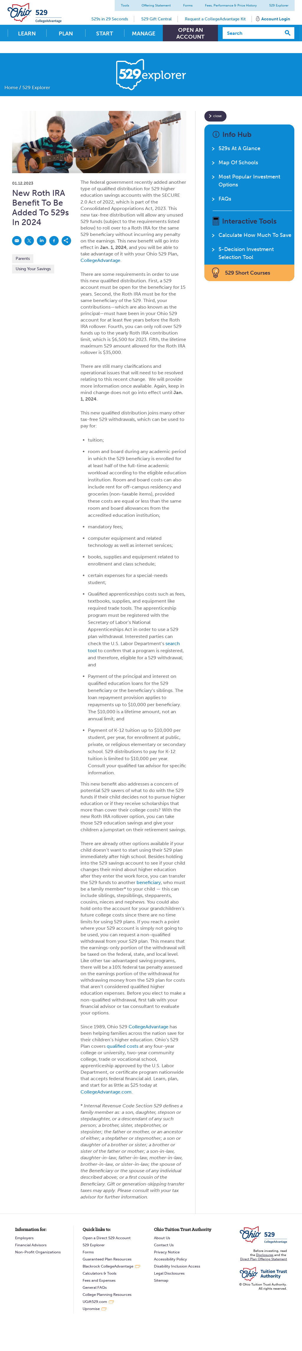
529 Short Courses (247, 273)
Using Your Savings (33, 268)
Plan (66, 33)
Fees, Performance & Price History (231, 5)
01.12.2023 (22, 183)
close (217, 116)
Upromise (91, 1308)
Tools (125, 5)
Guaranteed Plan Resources (107, 1259)
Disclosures (264, 1255)
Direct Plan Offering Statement (263, 1259)
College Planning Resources (107, 1294)
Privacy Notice (167, 1252)
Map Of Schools (238, 162)
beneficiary (149, 882)
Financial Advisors (31, 1245)
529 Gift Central (156, 19)
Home (11, 87)
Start (104, 33)
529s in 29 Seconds (109, 19)
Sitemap (161, 1280)
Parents (23, 258)
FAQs (225, 199)
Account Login (275, 19)
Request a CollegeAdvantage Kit (215, 19)
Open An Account (190, 33)
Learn (27, 33)
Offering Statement (155, 5)
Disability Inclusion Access (177, 1266)
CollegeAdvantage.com (106, 1092)
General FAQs (95, 1287)
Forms (187, 5)
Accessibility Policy (170, 1259)
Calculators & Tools (99, 1273)
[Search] (252, 33)
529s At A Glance (239, 148)
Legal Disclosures (169, 1273)
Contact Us (164, 1245)
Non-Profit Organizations (38, 1252)
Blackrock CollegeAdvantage (108, 1266)
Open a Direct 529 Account (107, 1238)
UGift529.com (95, 1301)
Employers (24, 1238)
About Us (162, 1238)
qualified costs (122, 1046)
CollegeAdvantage (100, 260)
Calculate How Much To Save (255, 235)
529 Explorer (278, 5)
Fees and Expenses (99, 1280)
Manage (143, 33)
